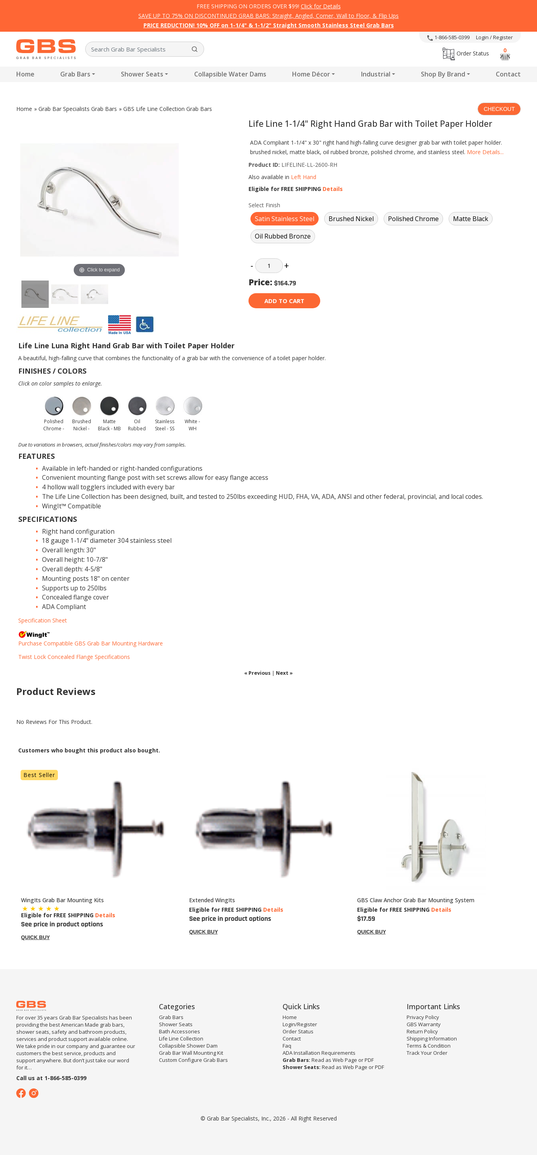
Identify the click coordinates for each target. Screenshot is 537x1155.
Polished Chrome (413, 218)
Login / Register (494, 37)
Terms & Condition (429, 1045)
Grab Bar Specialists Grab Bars (77, 109)
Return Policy (422, 1031)
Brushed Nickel (351, 218)
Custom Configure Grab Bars (193, 1059)
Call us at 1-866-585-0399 (51, 1078)
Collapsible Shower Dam (188, 1045)
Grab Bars (75, 74)
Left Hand (303, 177)
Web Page (345, 1059)
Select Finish (264, 205)
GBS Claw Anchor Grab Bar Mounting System (415, 900)
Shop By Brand (443, 74)
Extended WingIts (212, 900)
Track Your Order (427, 1052)
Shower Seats (142, 74)
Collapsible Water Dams (230, 74)
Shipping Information (432, 1038)
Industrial (375, 74)
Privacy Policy (423, 1017)
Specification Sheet (42, 620)
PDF (369, 1059)
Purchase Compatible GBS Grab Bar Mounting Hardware (90, 643)
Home (25, 74)
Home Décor (311, 74)
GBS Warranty (424, 1024)
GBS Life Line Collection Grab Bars (167, 109)
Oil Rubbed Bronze (283, 236)
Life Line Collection (181, 1038)
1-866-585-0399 (448, 37)
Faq (287, 1045)
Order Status (465, 53)
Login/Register (300, 1024)
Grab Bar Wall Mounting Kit (191, 1052)
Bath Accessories (179, 1031)
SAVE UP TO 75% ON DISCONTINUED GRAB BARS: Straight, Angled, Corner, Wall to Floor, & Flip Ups (268, 15)
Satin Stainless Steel (284, 218)
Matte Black (470, 218)
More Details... (485, 152)
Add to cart (284, 301)
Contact (508, 74)
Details (333, 189)
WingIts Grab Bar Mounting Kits (62, 900)
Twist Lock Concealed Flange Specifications (74, 657)
